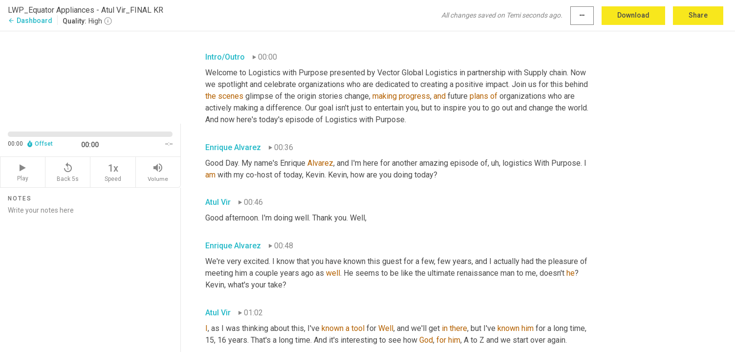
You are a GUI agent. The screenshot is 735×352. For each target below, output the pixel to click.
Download (633, 15)
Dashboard (30, 20)
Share (698, 15)
